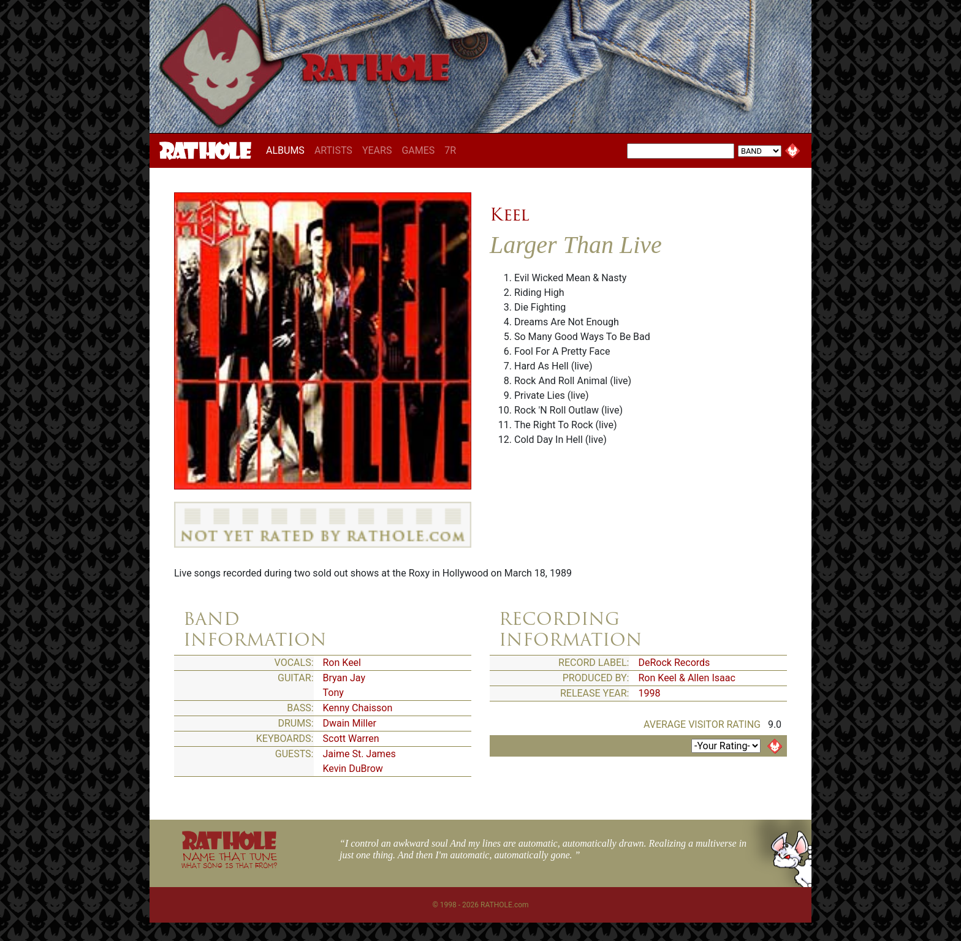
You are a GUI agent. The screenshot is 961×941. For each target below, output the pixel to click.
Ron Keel (342, 662)
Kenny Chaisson (358, 708)
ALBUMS (288, 150)
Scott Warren (351, 738)
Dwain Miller (349, 723)
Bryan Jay (344, 678)
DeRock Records (674, 662)
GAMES (418, 150)
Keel (510, 214)
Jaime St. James (359, 754)
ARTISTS (333, 150)
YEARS (377, 150)
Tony (333, 692)
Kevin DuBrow (353, 768)
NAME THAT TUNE (229, 860)
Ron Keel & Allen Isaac (687, 678)
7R (450, 150)
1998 (650, 693)
